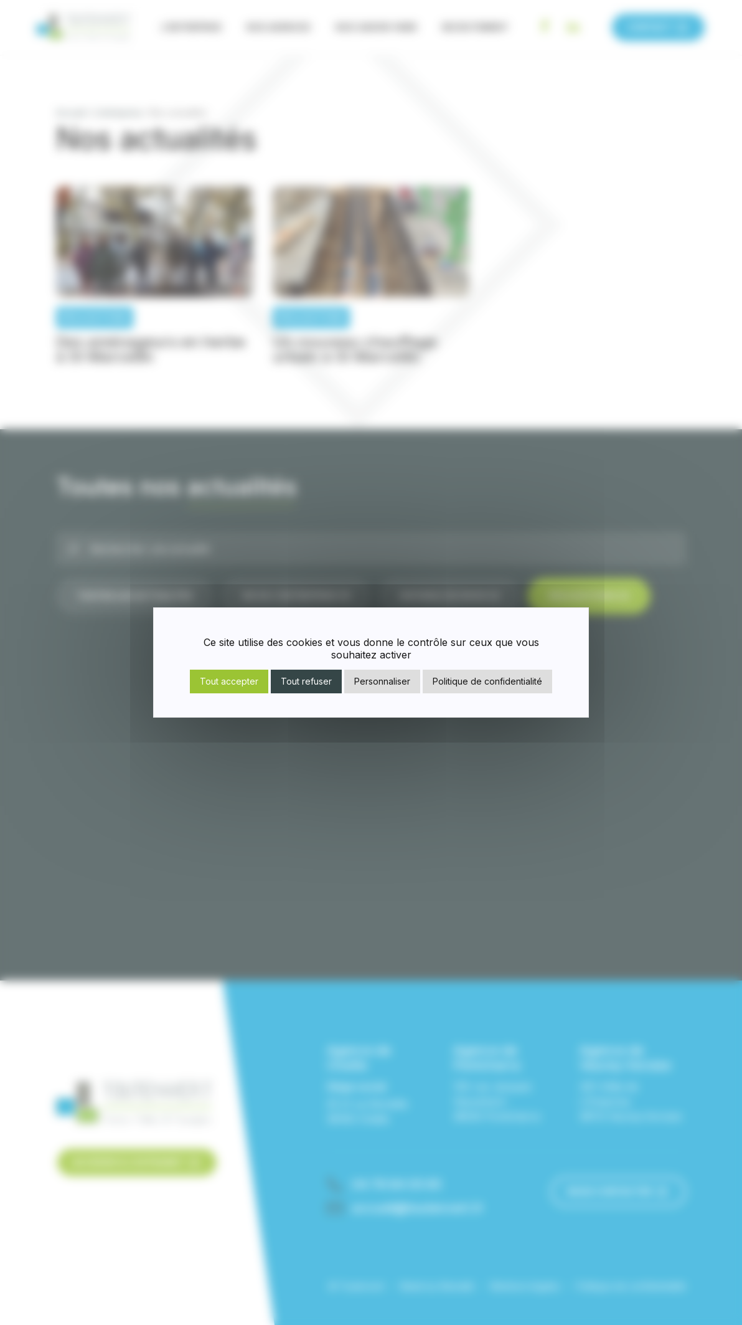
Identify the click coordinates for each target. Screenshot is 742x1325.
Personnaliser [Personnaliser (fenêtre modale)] (382, 681)
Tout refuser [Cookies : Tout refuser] (306, 681)
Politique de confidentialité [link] (487, 681)
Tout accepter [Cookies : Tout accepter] (229, 681)
